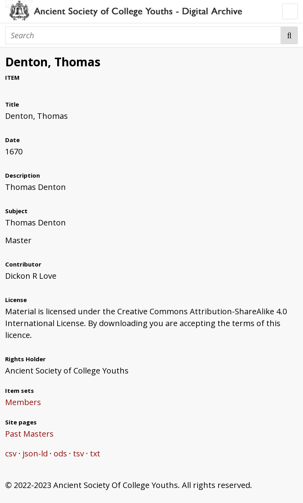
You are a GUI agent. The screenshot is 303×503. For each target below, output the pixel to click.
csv (11, 453)
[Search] (143, 35)
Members (23, 402)
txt (95, 453)
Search (289, 35)
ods (60, 453)
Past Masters (29, 433)
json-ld (35, 453)
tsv (78, 453)
